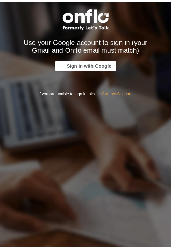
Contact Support (117, 94)
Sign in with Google (89, 66)
